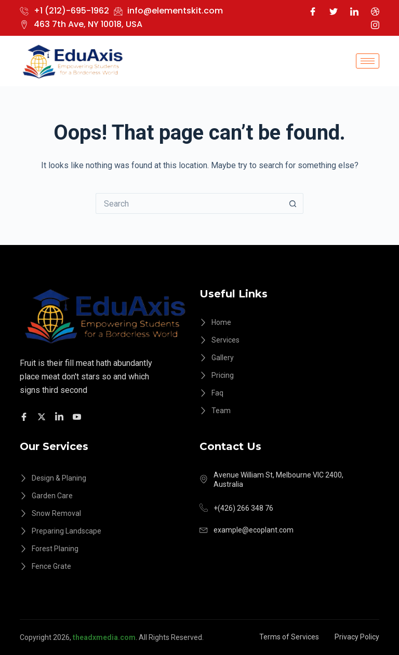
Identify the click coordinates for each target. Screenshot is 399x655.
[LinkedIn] (354, 11)
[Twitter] (333, 11)
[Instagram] (375, 24)
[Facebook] (313, 11)
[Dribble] (375, 11)
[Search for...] (189, 203)
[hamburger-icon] (367, 61)
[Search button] (293, 203)
